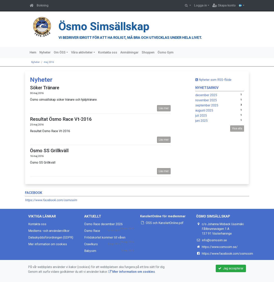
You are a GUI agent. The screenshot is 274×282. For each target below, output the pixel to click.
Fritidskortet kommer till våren (104, 237)
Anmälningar (129, 52)
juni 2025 (201, 121)
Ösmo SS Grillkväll (49, 150)
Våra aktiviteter (82, 52)
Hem (33, 52)
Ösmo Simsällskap (103, 26)
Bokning (42, 5)
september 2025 (206, 105)
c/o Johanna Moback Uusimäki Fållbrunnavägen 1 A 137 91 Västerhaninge (223, 228)
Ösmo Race (92, 231)
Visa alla (237, 128)
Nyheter (45, 52)
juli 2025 (201, 115)
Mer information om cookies (47, 244)
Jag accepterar (230, 268)
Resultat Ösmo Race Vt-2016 (61, 119)
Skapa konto (224, 5)
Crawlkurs (91, 244)
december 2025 (206, 95)
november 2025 (206, 100)
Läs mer (164, 108)
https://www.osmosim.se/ (220, 247)
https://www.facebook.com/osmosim (51, 200)
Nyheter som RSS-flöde (213, 80)
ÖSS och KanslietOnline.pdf (165, 223)
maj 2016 (49, 62)
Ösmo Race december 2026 (103, 224)
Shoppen (148, 52)
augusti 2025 (204, 110)
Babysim (90, 251)
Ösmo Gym (166, 52)
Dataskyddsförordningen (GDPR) (50, 237)
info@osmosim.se (214, 240)
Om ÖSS (60, 52)
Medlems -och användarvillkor (48, 231)
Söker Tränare (44, 87)
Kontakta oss (107, 52)
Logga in (200, 5)
